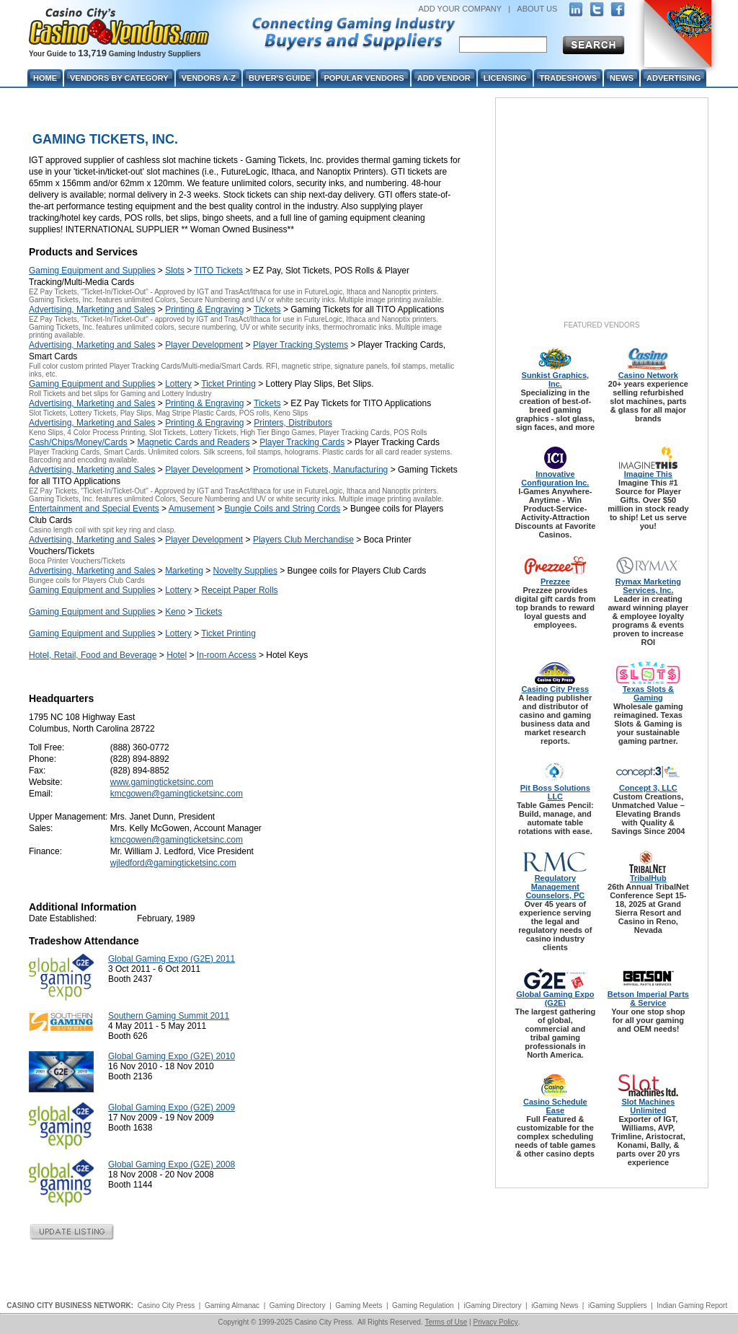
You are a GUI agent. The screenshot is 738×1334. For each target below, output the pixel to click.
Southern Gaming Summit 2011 (168, 1016)
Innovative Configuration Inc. (555, 478)
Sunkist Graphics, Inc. (556, 379)
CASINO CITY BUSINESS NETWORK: (69, 1305)
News (621, 78)
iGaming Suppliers (617, 1305)
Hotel (176, 655)
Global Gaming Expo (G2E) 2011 (171, 959)
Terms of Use (445, 1322)
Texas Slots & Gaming (648, 693)
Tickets (267, 309)
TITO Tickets (218, 271)
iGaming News (554, 1305)
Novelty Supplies (245, 571)
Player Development (204, 345)
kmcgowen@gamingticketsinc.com (176, 794)
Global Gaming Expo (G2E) (555, 998)
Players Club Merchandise (303, 540)
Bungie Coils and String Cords (283, 509)
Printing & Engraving (204, 309)
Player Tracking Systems (300, 345)
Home (45, 78)
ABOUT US (537, 8)
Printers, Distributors (293, 423)
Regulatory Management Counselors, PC (554, 887)
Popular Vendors (364, 78)
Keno (175, 612)
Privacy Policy (495, 1322)
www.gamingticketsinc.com (161, 782)
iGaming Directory (492, 1305)
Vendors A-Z (209, 78)
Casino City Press (556, 689)
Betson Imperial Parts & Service (648, 998)
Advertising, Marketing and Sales (92, 309)
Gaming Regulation (423, 1305)
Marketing (184, 571)
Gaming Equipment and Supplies (92, 271)
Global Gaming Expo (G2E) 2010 (171, 1056)
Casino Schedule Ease (555, 1106)
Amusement (192, 509)
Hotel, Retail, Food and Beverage (92, 655)
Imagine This (648, 474)
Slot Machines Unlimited (648, 1106)
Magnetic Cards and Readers (193, 442)
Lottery (178, 384)
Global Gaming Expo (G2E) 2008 (171, 1164)
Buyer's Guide (280, 78)
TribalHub (648, 878)
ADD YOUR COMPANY (460, 8)
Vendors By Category (119, 78)
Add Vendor (444, 78)
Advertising (673, 78)
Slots (174, 271)
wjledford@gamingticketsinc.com (173, 863)
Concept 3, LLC (648, 788)
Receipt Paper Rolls (240, 590)
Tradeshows (568, 78)
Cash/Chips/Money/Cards (78, 442)
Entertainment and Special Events (94, 509)
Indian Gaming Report (692, 1305)
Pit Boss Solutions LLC (555, 792)
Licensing (505, 78)
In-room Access (227, 655)
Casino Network (648, 375)
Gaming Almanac (232, 1305)
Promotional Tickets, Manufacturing (320, 470)
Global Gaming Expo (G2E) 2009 (171, 1107)
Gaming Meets (358, 1305)
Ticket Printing (228, 384)
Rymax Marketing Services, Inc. (648, 585)
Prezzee (555, 581)
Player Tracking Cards (301, 442)
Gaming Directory (298, 1305)
